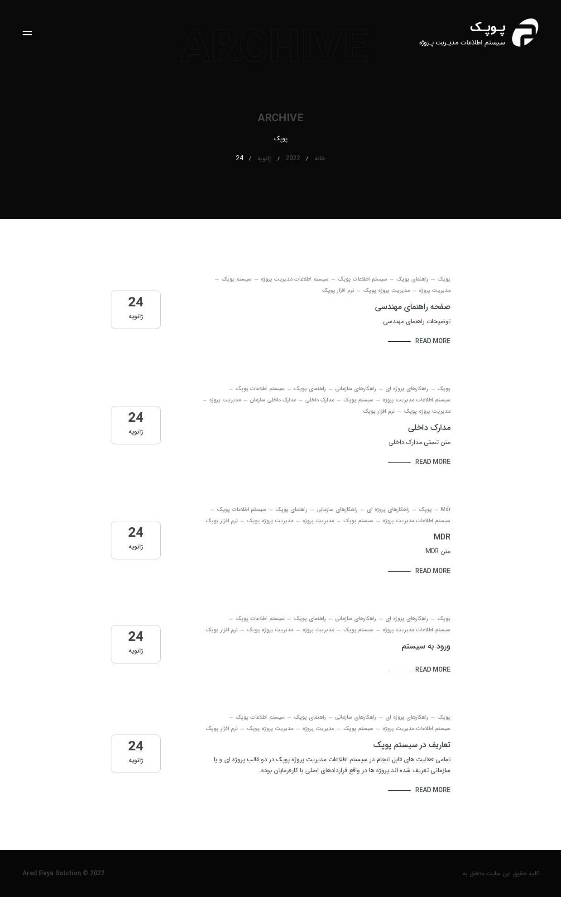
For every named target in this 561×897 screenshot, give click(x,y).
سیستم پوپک (236, 279)
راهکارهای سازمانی (355, 388)
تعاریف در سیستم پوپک (412, 745)
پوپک (444, 279)
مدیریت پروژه (435, 290)
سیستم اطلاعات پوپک (362, 279)
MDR (442, 537)
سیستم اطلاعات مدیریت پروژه (295, 279)
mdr (446, 509)
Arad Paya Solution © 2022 (64, 873)
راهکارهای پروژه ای (406, 388)
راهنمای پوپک (412, 279)
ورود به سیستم (426, 646)
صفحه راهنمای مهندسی (413, 307)
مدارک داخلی (319, 400)
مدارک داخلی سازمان (273, 400)
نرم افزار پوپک (338, 290)
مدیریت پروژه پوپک (386, 290)
